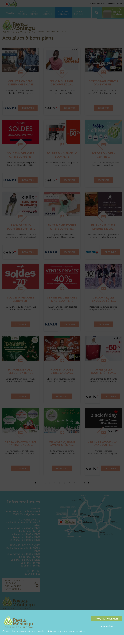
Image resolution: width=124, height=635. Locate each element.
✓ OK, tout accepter (106, 619)
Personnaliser (106, 626)
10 (84, 483)
